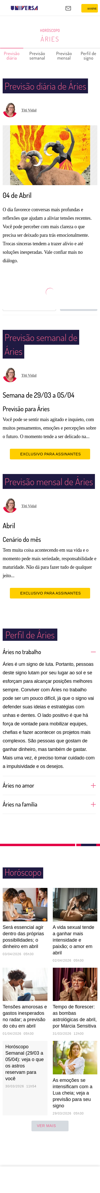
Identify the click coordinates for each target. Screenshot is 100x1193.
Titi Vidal (29, 124)
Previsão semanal (37, 55)
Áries (50, 39)
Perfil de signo (89, 55)
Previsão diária (11, 55)
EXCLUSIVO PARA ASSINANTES (50, 467)
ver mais (50, 1153)
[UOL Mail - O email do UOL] (68, 8)
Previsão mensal (64, 55)
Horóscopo (50, 30)
